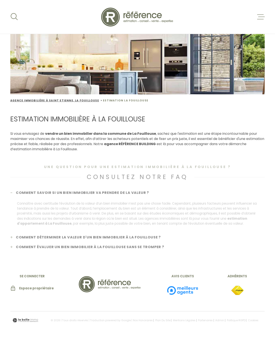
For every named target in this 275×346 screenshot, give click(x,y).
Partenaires (205, 327)
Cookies (253, 327)
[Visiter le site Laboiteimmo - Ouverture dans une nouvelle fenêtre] (25, 327)
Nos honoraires (143, 327)
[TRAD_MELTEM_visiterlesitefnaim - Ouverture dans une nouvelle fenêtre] (237, 297)
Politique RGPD (236, 327)
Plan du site (162, 327)
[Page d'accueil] (137, 17)
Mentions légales (184, 327)
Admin (219, 327)
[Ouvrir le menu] (261, 17)
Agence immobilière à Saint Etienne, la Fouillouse (54, 100)
